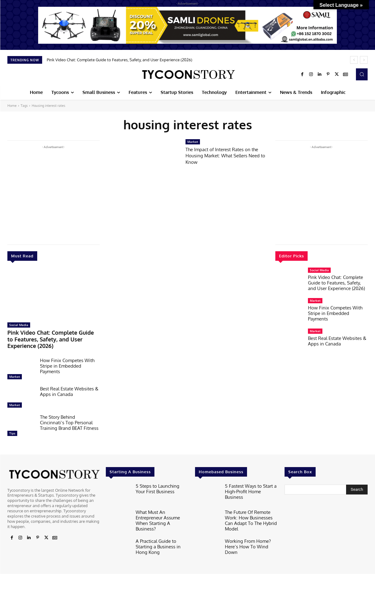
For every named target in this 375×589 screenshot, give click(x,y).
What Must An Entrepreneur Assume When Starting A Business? (161, 507)
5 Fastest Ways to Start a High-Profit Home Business (249, 479)
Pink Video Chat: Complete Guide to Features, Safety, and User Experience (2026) (119, 59)
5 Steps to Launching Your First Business (159, 479)
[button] (362, 74)
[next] (364, 60)
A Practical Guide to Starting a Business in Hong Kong (161, 531)
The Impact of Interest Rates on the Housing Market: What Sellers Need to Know (227, 155)
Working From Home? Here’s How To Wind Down (251, 531)
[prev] (354, 60)
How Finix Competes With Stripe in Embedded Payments (67, 357)
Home (12, 105)
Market (14, 367)
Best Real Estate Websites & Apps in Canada (69, 382)
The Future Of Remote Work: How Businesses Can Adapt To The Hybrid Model (251, 507)
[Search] (357, 481)
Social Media (18, 325)
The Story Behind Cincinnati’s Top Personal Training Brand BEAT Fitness (69, 413)
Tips (12, 424)
